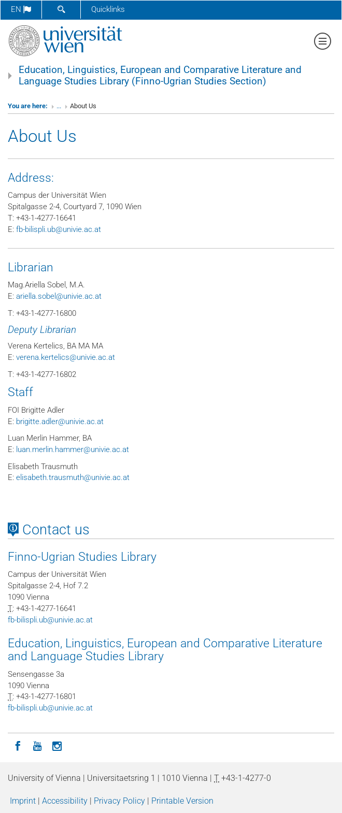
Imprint (23, 801)
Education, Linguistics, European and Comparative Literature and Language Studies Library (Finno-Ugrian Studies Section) (160, 75)
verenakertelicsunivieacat (65, 357)
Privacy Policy (119, 801)
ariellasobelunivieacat (59, 296)
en (21, 9)
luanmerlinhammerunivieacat (72, 449)
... (58, 106)
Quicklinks (108, 9)
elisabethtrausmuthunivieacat (73, 477)
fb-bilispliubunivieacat (58, 229)
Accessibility (65, 801)
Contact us (49, 529)
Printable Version (182, 801)
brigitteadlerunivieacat (60, 421)
